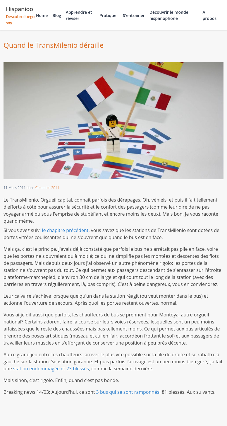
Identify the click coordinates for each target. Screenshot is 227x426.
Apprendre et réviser (79, 15)
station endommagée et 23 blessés (51, 368)
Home (42, 15)
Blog (56, 15)
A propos (209, 15)
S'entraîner (134, 15)
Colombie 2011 (47, 187)
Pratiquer (108, 15)
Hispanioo (21, 15)
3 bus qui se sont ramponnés (127, 392)
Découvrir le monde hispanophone (168, 15)
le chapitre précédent (65, 230)
